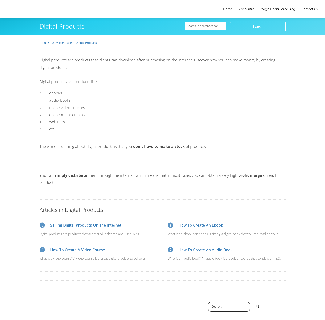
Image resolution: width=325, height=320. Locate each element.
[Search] (257, 307)
